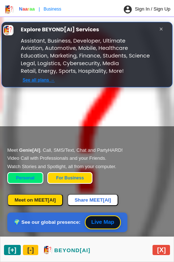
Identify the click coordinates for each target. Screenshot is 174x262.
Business (53, 9)
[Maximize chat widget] (12, 250)
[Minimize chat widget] (30, 250)
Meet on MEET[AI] (35, 200)
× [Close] (161, 29)
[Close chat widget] (161, 250)
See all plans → (39, 80)
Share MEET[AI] (93, 200)
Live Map (102, 222)
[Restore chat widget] (67, 250)
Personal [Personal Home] (25, 177)
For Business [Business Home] (70, 177)
